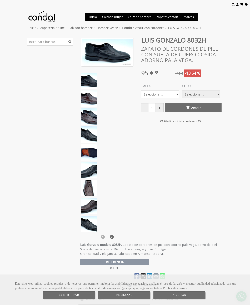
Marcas (189, 17)
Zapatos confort (167, 17)
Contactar (86, 254)
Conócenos (87, 237)
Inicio (93, 17)
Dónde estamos (90, 250)
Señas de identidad (92, 241)
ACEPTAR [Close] (179, 295)
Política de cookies (175, 288)
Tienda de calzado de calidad (97, 258)
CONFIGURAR (69, 295)
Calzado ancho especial (44, 237)
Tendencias (87, 245)
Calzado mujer (112, 17)
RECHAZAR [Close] (124, 295)
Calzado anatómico (42, 241)
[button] (237, 4)
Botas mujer (38, 266)
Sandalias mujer (40, 258)
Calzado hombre (139, 17)
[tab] (114, 187)
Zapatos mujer (39, 262)
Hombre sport (39, 245)
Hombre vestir (39, 249)
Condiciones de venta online (97, 263)
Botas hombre (39, 254)
